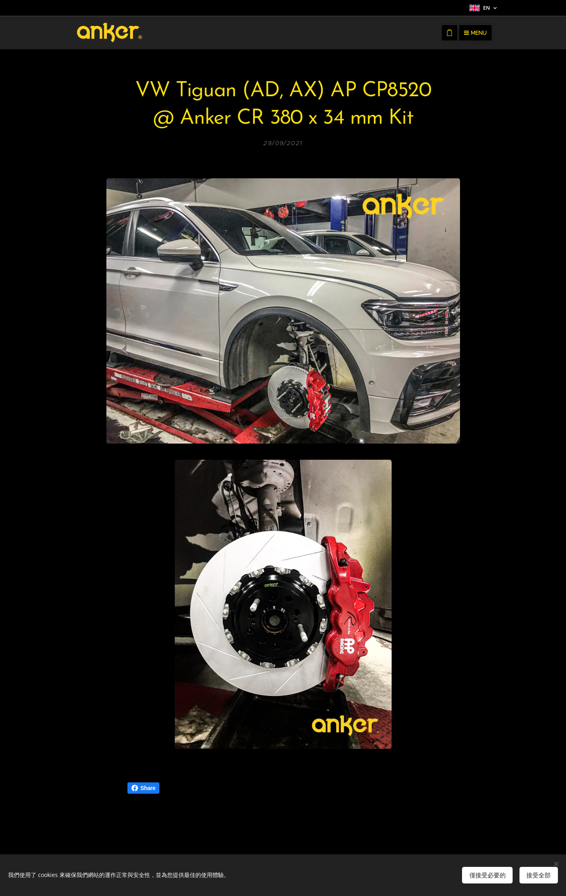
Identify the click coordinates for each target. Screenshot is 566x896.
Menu (475, 32)
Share (143, 788)
